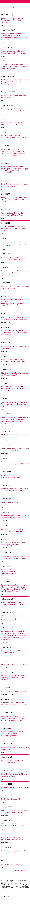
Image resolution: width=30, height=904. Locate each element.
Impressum (4, 892)
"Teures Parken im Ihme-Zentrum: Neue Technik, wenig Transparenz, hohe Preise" (13, 244)
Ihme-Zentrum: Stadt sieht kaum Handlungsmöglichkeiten (13, 544)
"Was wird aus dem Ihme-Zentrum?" (14, 691)
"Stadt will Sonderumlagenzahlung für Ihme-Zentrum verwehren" (15, 436)
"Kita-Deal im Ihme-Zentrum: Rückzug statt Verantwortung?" (15, 374)
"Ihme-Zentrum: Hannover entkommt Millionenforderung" (14, 185)
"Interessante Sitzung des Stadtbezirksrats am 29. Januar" (12, 838)
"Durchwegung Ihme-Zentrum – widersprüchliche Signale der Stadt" (14, 110)
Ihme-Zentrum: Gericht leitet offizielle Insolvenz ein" (15, 748)
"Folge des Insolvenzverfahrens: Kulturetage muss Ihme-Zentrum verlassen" (13, 678)
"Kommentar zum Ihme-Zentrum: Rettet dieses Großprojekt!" (13, 476)
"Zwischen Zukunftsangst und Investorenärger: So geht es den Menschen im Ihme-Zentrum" (13, 718)
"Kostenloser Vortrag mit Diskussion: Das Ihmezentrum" (14, 652)
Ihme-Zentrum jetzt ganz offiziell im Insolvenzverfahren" (14, 775)
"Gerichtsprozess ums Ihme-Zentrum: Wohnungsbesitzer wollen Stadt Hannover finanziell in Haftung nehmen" (15, 420)
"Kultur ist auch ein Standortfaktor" (14, 664)
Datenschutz (10, 892)
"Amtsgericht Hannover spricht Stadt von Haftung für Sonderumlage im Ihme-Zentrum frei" (14, 199)
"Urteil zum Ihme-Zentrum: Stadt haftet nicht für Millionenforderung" (14, 214)
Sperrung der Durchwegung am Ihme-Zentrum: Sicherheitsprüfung (15, 530)
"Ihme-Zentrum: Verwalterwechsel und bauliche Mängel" (15, 347)
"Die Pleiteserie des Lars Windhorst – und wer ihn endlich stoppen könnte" (14, 603)
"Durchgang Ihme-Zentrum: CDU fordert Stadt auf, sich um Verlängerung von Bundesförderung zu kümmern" (14, 36)
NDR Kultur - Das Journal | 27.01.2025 (15, 787)
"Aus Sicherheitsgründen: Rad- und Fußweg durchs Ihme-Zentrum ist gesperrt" (14, 404)
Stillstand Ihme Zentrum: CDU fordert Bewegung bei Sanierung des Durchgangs (15, 82)
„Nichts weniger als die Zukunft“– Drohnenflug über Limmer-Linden (13, 52)
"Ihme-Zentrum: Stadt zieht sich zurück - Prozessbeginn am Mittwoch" (15, 463)
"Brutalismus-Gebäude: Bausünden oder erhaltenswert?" (14, 852)
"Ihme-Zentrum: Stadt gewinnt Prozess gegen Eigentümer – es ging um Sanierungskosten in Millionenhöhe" (14, 170)
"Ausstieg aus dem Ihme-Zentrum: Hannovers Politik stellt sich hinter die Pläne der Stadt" (15, 388)
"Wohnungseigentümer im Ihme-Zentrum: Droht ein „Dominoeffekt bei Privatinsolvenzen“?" (15, 618)
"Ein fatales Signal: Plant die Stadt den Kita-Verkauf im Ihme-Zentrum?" (15, 517)
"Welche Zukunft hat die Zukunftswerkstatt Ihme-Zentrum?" (14, 825)
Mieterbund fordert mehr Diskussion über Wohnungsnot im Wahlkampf (14, 811)
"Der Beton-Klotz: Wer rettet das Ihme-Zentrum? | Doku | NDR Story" (14, 704)
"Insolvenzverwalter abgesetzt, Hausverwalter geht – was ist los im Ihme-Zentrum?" (14, 333)
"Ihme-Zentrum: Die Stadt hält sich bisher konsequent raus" (14, 123)
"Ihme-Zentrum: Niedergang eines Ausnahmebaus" (13, 96)
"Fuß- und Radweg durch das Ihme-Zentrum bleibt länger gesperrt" (14, 258)
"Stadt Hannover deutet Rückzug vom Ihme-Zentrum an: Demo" (15, 449)
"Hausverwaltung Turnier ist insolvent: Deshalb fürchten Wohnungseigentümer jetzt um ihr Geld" (15, 303)
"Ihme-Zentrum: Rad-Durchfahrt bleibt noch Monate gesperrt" (15, 287)
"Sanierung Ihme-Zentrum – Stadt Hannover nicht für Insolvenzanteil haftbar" (13, 228)
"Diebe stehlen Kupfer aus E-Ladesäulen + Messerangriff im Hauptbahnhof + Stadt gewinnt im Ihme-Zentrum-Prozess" (13, 152)
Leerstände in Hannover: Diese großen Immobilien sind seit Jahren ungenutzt (15, 557)
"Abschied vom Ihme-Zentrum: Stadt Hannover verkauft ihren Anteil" (14, 490)
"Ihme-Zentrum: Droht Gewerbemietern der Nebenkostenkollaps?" (9, 571)
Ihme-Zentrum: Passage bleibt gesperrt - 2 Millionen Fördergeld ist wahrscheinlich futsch (14, 66)
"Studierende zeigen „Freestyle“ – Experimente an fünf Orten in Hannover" (13, 20)
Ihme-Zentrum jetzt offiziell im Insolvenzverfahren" (12, 761)
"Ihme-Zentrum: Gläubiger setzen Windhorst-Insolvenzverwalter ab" (13, 360)
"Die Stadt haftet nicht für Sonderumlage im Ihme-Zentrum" (13, 137)
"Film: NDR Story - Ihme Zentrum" (13, 864)
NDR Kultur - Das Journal (10, 799)
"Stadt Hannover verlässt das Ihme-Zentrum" (14, 503)
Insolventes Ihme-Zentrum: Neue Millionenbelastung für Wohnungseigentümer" (13, 734)
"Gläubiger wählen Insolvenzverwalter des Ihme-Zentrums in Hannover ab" (14, 318)
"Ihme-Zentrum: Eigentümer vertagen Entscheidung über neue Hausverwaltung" (15, 273)
